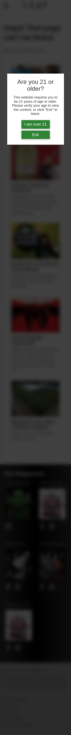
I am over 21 (35, 124)
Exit (35, 135)
